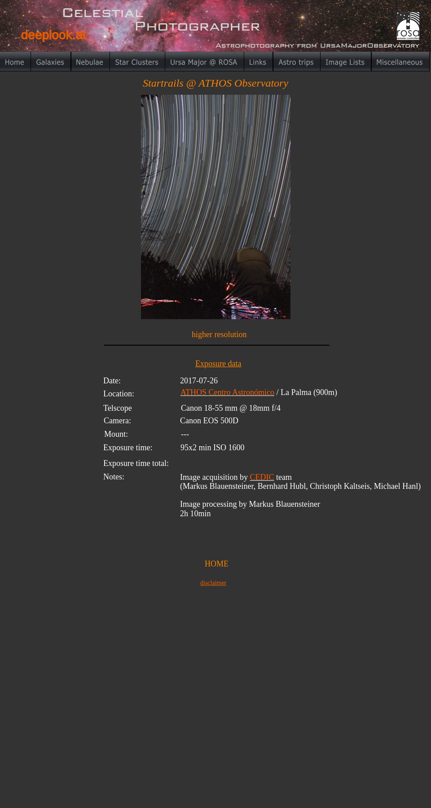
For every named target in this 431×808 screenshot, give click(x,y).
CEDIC (262, 477)
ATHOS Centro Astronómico (227, 392)
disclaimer (213, 583)
